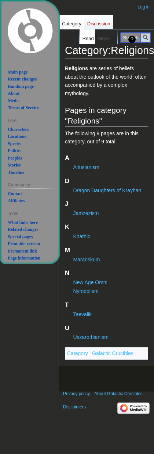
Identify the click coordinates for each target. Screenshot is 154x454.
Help (143, 39)
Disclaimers (74, 407)
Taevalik (82, 314)
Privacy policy (76, 393)
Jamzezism (86, 213)
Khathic (81, 236)
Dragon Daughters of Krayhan (107, 190)
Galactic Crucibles (112, 353)
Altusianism (86, 167)
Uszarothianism (90, 337)
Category (77, 353)
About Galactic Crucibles (118, 393)
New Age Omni (90, 282)
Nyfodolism (85, 291)
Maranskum (86, 259)
